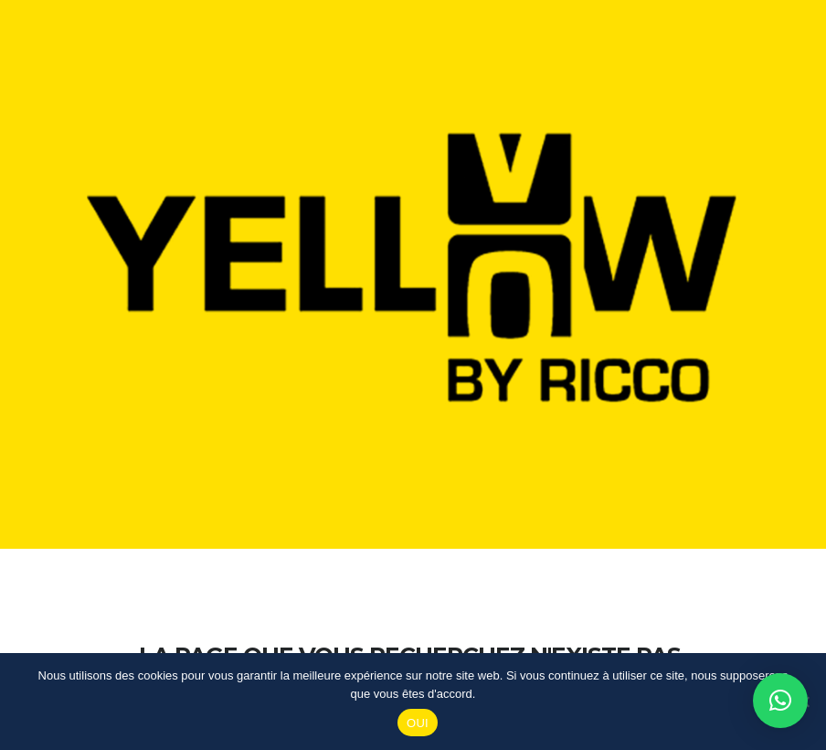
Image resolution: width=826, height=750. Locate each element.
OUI (418, 723)
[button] (780, 700)
